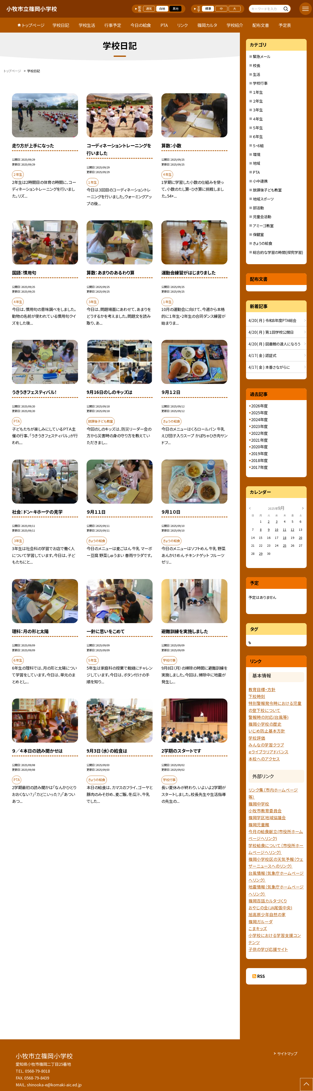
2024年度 (259, 419)
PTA (164, 25)
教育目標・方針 (262, 689)
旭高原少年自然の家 (267, 914)
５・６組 (258, 145)
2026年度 (259, 406)
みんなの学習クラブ (266, 745)
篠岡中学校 (258, 804)
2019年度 (259, 453)
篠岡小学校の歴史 (264, 724)
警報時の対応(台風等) (268, 717)
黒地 (176, 8)
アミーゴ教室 (263, 225)
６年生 (258, 136)
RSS (261, 976)
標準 (208, 8)
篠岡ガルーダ (260, 922)
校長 (256, 65)
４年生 (258, 118)
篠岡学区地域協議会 (267, 817)
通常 (149, 8)
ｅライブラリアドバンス (268, 752)
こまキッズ (257, 928)
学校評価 (256, 738)
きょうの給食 (262, 243)
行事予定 (112, 25)
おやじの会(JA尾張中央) (270, 908)
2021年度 (259, 440)
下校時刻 (256, 696)
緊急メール (261, 56)
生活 (256, 74)
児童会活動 (262, 216)
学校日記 (60, 25)
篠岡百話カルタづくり (267, 901)
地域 (256, 163)
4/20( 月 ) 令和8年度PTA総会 (272, 320)
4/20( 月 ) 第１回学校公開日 (271, 332)
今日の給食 (140, 25)
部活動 (258, 207)
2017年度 (259, 467)
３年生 (258, 109)
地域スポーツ (263, 199)
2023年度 (259, 426)
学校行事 (260, 83)
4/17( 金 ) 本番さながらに (269, 367)
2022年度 (259, 433)
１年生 (258, 92)
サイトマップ (287, 1053)
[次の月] (303, 508)
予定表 (285, 25)
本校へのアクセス (264, 759)
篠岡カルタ (207, 25)
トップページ (33, 25)
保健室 (258, 234)
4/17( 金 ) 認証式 (262, 355)
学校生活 (86, 25)
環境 (256, 154)
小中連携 (260, 181)
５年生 (258, 127)
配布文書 (260, 25)
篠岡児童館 (258, 825)
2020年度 (259, 447)
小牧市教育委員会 (265, 811)
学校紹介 (234, 25)
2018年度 (259, 460)
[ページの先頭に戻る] (306, 1084)
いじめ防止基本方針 (266, 731)
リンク (182, 25)
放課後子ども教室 (267, 189)
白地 (162, 8)
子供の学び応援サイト (268, 949)
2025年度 (259, 412)
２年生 (258, 101)
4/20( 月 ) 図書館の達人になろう (274, 343)
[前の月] (250, 508)
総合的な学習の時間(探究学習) (278, 252)
